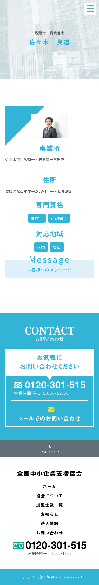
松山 (56, 247)
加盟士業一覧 (49, 505)
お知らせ (50, 514)
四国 (41, 247)
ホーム (49, 486)
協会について (49, 495)
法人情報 (50, 523)
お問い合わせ (49, 533)
